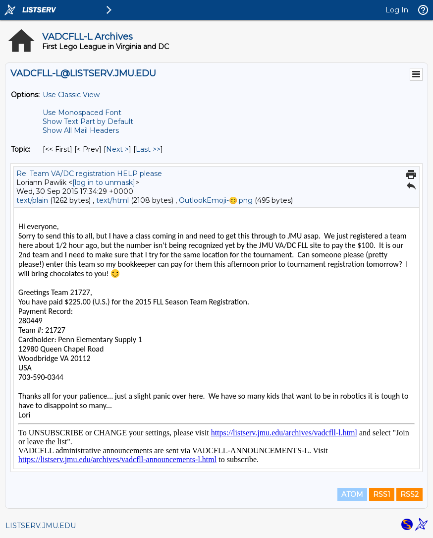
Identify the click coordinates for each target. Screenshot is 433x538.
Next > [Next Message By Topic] (117, 149)
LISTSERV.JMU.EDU (40, 525)
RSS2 (409, 494)
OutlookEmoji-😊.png (216, 200)
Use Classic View (71, 94)
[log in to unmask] (103, 182)
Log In (396, 9)
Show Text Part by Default (88, 121)
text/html (112, 200)
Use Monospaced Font (82, 112)
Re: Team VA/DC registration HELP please (89, 173)
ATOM (352, 494)
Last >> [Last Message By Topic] (148, 149)
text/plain (32, 200)
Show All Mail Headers (81, 130)
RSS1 (381, 494)
